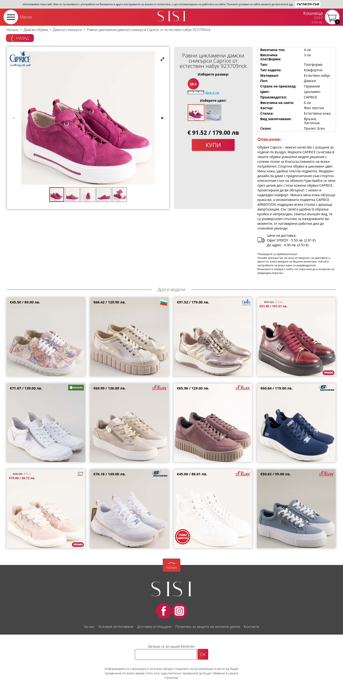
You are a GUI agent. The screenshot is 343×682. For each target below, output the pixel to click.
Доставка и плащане (154, 626)
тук (291, 4)
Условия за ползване (115, 626)
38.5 (193, 84)
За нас (89, 626)
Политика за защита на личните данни (207, 626)
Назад (20, 38)
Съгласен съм (308, 4)
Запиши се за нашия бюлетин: (171, 646)
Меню (26, 17)
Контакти (251, 626)
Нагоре (171, 567)
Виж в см (212, 92)
